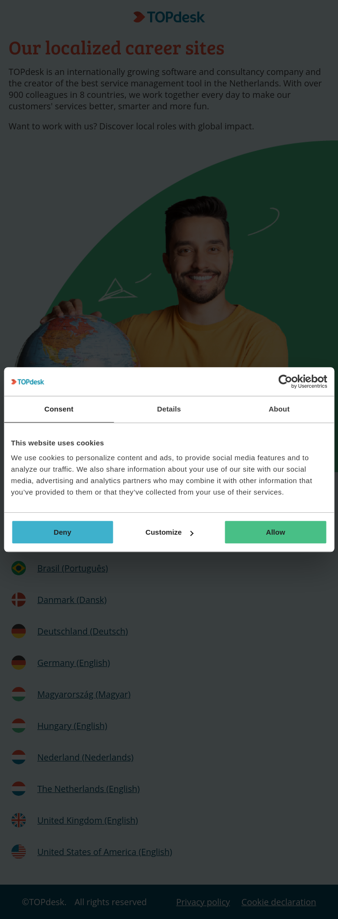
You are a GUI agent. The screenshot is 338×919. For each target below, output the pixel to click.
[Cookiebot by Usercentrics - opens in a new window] (285, 381)
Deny (62, 532)
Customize (169, 532)
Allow (275, 532)
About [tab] (279, 409)
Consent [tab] (59, 409)
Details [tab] (169, 409)
